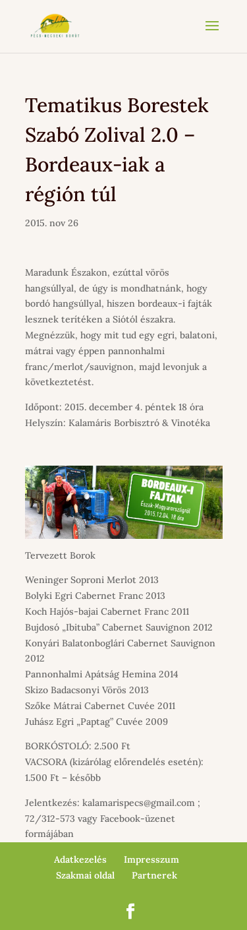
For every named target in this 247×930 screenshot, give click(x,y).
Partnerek (154, 875)
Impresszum (151, 859)
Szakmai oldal (85, 875)
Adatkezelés (80, 859)
